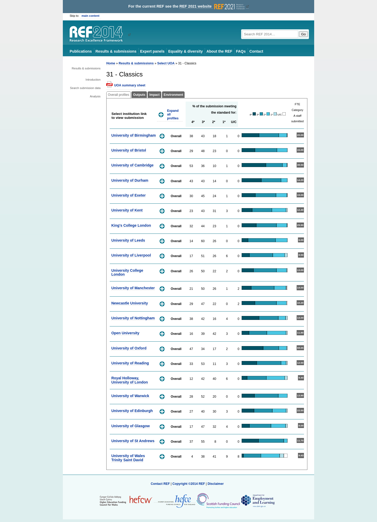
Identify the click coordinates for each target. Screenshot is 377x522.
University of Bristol (128, 150)
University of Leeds (128, 240)
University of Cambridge (132, 165)
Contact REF (160, 484)
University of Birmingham (133, 135)
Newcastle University (129, 303)
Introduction (93, 79)
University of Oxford (128, 348)
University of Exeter (128, 195)
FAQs (241, 51)
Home (110, 63)
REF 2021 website (212, 6)
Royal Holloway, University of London (129, 380)
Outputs (139, 95)
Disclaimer (216, 484)
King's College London (131, 225)
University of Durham (129, 180)
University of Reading (130, 363)
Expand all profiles (173, 114)
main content (90, 15)
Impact (154, 95)
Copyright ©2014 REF (189, 484)
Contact (256, 51)
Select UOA (166, 63)
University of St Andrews (132, 441)
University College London (127, 272)
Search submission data (85, 88)
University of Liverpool (131, 255)
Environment (173, 95)
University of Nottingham (133, 318)
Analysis (95, 96)
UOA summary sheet (129, 85)
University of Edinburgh (132, 411)
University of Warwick (130, 396)
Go (303, 34)
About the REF (219, 51)
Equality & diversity (185, 51)
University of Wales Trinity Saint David (128, 458)
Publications (81, 51)
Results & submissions (116, 51)
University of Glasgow (130, 426)
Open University (125, 333)
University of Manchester (133, 288)
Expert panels (152, 51)
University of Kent (127, 210)
